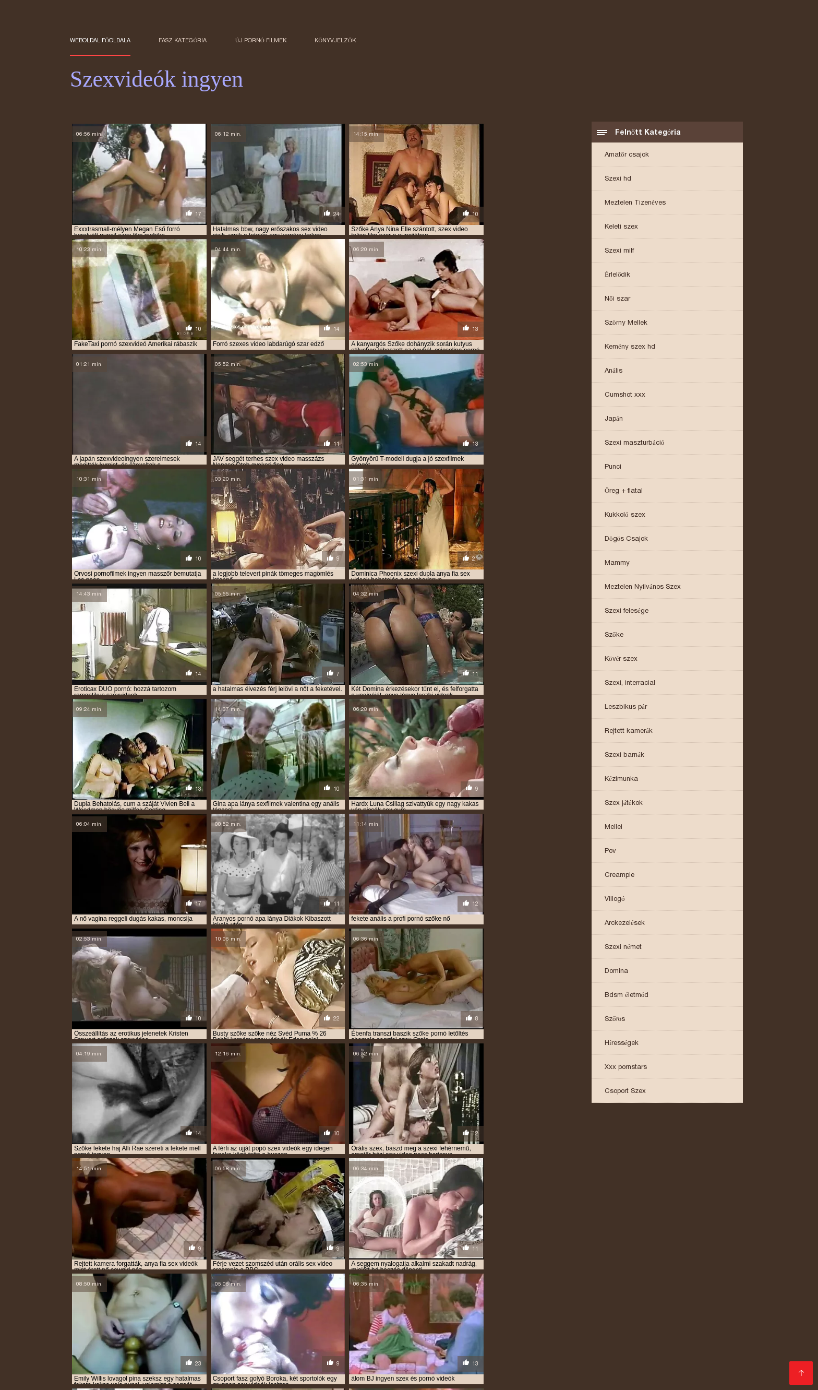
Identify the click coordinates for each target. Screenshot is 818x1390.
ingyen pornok (142, 1301)
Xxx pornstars (626, 1068)
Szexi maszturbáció (634, 443)
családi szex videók (427, 1289)
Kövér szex (621, 659)
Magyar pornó (268, 1333)
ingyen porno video (588, 1295)
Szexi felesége (626, 611)
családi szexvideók (564, 1289)
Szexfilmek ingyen (142, 1358)
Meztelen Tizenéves (635, 203)
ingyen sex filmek (300, 1301)
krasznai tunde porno (395, 1306)
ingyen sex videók (423, 1301)
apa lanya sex (140, 1289)
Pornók (162, 1375)
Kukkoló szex (625, 515)
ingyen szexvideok (201, 1306)
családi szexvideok (496, 1289)
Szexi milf (619, 251)
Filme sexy (506, 1341)
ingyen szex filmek (604, 1301)
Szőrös (615, 1020)
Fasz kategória (183, 40)
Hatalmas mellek (395, 1341)
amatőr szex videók (101, 1283)
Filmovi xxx (90, 1325)
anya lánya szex (618, 1283)
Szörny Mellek (626, 323)
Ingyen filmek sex (535, 1325)
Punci (613, 467)
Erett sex (666, 1325)
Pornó (616, 1366)
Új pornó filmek (260, 40)
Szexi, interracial (630, 683)
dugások (709, 1289)
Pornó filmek (288, 1341)
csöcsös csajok (626, 1289)
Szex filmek (137, 1333)
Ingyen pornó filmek (357, 1366)
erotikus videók (259, 1295)
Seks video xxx (588, 1350)
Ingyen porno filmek (668, 1366)
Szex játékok (624, 803)
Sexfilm (697, 1341)
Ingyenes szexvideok (539, 1358)
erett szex (700, 1333)
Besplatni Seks (200, 1350)
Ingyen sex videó (130, 1341)
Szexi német (623, 948)
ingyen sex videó (362, 1301)
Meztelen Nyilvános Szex (643, 587)
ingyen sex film (240, 1301)
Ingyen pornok (258, 1350)
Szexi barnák (624, 755)
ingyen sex (191, 1301)
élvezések (151, 1295)
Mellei (613, 827)
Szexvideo (217, 1333)
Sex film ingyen (375, 1333)
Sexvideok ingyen (663, 1375)
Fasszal (177, 1333)
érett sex (239, 1375)
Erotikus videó (207, 1358)
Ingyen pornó (235, 1341)
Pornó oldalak (470, 1358)
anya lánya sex (560, 1283)
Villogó (615, 900)
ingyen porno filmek (516, 1295)
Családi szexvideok (609, 1325)
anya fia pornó (303, 1283)
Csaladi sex (532, 1366)
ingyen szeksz (544, 1301)
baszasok (327, 1289)
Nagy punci (579, 1366)
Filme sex (638, 1350)
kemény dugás (329, 1306)
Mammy (617, 563)
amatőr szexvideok (240, 1283)
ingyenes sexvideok (268, 1306)
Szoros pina (320, 1333)
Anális (613, 371)
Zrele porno (301, 1325)
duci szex (673, 1289)
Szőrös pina (338, 1341)
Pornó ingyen (531, 1350)
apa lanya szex (193, 1289)
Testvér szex (483, 1366)
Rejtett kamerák (629, 731)
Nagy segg (721, 1375)
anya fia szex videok (366, 1283)
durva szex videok (98, 1295)
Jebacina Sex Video (571, 1333)
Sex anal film (685, 1350)
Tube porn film (434, 1333)
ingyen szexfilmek (135, 1306)
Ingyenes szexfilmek (225, 1366)
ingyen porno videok (660, 1295)
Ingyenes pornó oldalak (232, 1325)
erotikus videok (201, 1295)
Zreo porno (186, 1341)
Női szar (617, 299)
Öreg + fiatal (624, 491)
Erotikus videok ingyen (332, 1350)
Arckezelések (625, 924)
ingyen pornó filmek (443, 1295)
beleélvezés (369, 1289)
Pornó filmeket (327, 1375)
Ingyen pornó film (498, 1333)
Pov (610, 852)
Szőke (614, 635)
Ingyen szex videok (533, 1375)
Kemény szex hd (630, 347)
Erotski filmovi (457, 1341)
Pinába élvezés (155, 1366)
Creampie (619, 876)
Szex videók (259, 1358)
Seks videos (553, 1341)
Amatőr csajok (627, 155)
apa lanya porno (678, 1283)
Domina (616, 972)
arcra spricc (245, 1289)
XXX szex (278, 1375)
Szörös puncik (354, 1325)
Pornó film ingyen (644, 1333)
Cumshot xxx (625, 395)
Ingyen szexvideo (465, 1325)
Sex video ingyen (390, 1375)
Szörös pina (406, 1325)
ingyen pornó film (373, 1295)
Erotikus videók (427, 1366)
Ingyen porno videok (402, 1358)
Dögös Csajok (626, 539)
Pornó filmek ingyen (323, 1358)
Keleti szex (621, 227)
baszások (289, 1289)
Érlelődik (617, 275)
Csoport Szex (625, 1092)
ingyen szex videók (672, 1301)
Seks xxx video (406, 1350)
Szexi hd (618, 179)
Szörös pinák (292, 1366)
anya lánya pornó (499, 1283)
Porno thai (600, 1341)
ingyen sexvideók (486, 1301)
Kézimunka (621, 779)
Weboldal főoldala (100, 40)
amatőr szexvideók (171, 1283)
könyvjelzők (335, 40)
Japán (614, 419)
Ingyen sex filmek (615, 1358)
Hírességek (622, 1044)
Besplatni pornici (136, 1350)
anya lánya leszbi (434, 1283)
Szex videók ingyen (688, 1358)
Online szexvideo (470, 1350)
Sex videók (123, 1375)
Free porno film (651, 1341)
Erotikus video (600, 1375)
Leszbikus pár (626, 707)
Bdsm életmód (626, 996)
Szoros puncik (96, 1366)
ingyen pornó (314, 1295)
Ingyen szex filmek (150, 1325)
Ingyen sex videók (460, 1375)
